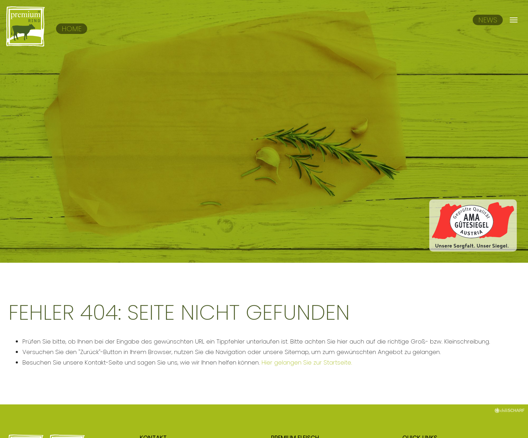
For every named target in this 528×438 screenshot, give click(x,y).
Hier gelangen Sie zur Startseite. (307, 362)
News (487, 20)
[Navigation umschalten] (513, 20)
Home (72, 29)
